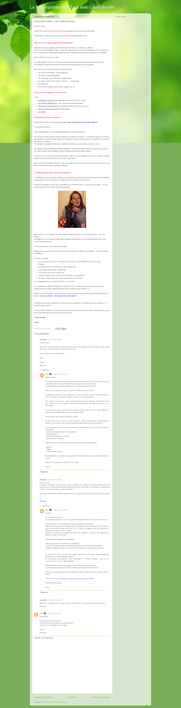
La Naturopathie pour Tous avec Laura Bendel (72, 7)
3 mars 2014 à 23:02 (54, 480)
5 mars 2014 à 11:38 (59, 374)
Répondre (43, 365)
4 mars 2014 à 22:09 (59, 510)
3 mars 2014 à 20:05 (54, 339)
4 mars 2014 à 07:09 (54, 600)
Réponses (45, 370)
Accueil (71, 697)
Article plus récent (42, 697)
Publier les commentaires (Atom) (55, 702)
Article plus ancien (101, 697)
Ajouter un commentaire (44, 638)
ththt (47, 374)
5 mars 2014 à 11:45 (54, 613)
